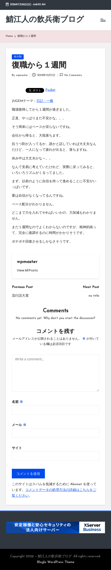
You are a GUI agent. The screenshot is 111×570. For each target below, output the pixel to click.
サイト (17, 448)
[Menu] (102, 20)
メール (19, 425)
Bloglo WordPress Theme (55, 562)
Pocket (50, 90)
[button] (27, 270)
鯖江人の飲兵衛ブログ (45, 20)
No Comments (71, 75)
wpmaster (27, 262)
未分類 (18, 57)
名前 (17, 402)
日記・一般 (44, 101)
